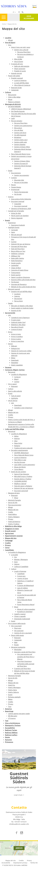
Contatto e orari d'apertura (23, 408)
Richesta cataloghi (14, 697)
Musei (10, 99)
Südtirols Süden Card (18, 322)
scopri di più (19, 795)
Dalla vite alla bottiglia (21, 66)
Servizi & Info (10, 313)
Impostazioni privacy (20, 863)
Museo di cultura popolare (26, 609)
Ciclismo (14, 178)
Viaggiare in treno (12, 529)
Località (8, 38)
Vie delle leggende (20, 135)
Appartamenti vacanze (14, 536)
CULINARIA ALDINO (20, 481)
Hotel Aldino (12, 514)
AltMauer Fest (15, 256)
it (14, 12)
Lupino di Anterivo (20, 80)
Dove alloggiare (29, 17)
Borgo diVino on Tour (18, 251)
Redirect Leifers (11, 735)
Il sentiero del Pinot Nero (22, 669)
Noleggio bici (15, 348)
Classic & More (16, 268)
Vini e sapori (12, 384)
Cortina (16, 382)
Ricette (16, 645)
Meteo (13, 358)
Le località (14, 555)
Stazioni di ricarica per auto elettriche (20, 354)
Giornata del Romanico (19, 284)
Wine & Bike (18, 59)
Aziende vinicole (16, 73)
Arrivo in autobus (17, 336)
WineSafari (17, 650)
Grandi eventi (10, 531)
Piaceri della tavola (17, 635)
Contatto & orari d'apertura (20, 318)
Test (6, 721)
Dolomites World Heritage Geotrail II (22, 150)
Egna (16, 562)
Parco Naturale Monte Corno (20, 154)
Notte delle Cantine (17, 258)
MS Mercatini (12, 716)
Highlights (14, 398)
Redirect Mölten (11, 733)
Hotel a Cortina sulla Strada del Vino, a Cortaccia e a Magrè (21, 421)
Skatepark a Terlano (12, 725)
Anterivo (17, 438)
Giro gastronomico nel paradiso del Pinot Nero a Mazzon (25, 656)
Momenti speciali (14, 289)
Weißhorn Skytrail (20, 484)
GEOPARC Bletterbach (21, 453)
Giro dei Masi (18, 130)
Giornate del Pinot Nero (19, 246)
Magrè (16, 379)
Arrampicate (15, 189)
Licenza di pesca (16, 329)
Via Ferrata (17, 194)
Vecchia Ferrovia (19, 462)
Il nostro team (15, 320)
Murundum (18, 128)
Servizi (10, 344)
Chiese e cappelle (20, 616)
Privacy (10, 417)
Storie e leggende (16, 218)
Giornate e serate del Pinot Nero (24, 652)
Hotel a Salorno (13, 692)
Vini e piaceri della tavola (16, 623)
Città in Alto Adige (14, 97)
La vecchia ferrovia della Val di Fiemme (26, 596)
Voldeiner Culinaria (17, 254)
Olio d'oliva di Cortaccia (22, 85)
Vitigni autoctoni (19, 69)
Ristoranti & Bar (16, 88)
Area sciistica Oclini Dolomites (21, 199)
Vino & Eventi (18, 61)
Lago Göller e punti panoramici (24, 465)
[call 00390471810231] (20, 822)
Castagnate (15, 90)
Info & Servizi (12, 401)
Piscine (13, 185)
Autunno (8, 740)
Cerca (7, 548)
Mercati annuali (16, 235)
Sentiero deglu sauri (21, 140)
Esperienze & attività (18, 225)
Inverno (10, 197)
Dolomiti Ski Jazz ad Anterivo (20, 244)
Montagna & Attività (13, 104)
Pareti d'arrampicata (21, 192)
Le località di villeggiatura (17, 552)
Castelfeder (9, 550)
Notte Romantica (16, 261)
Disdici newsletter (17, 365)
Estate (10, 171)
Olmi (15, 441)
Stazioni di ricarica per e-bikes (21, 351)
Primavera (9, 742)
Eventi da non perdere (18, 472)
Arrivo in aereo (16, 339)
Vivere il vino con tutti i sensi (20, 47)
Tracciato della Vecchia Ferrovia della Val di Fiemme (23, 115)
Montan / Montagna (21, 559)
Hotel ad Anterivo (14, 522)
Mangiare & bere (14, 493)
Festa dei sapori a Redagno (23, 486)
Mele (15, 642)
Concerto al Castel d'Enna (19, 270)
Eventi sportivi (16, 275)
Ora (15, 557)
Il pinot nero (21, 576)
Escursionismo (16, 173)
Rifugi (16, 498)
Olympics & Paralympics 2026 (21, 209)
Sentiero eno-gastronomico (23, 126)
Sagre (13, 232)
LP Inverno (12, 718)
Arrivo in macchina (17, 341)
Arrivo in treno (16, 334)
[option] (19, 773)
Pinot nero (17, 628)
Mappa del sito (12, 24)
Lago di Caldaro (22, 588)
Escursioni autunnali (21, 491)
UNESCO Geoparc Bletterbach (21, 109)
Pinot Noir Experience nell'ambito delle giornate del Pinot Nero (25, 663)
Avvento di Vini (16, 310)
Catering (17, 296)
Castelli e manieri (20, 614)
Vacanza (8, 367)
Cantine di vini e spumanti (23, 633)
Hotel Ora (11, 685)
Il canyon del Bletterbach (25, 585)
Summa (13, 242)
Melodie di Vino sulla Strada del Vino (23, 287)
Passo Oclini (18, 443)
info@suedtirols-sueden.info (19, 824)
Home (4, 24)
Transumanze (15, 273)
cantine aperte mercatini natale (19, 714)
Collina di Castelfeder (21, 567)
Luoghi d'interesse (20, 571)
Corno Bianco (18, 469)
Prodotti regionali (17, 78)
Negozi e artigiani (14, 102)
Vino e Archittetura (12, 723)
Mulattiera (17, 137)
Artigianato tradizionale (22, 619)
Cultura (8, 92)
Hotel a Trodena (13, 524)
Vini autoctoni (19, 631)
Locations (17, 294)
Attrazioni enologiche (18, 647)
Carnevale (14, 230)
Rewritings (9, 711)
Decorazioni (18, 299)
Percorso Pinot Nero (23, 52)
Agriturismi (9, 533)
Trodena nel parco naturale (23, 448)
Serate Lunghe (16, 263)
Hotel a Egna (12, 690)
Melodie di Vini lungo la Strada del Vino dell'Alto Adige (24, 672)
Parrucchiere (18, 301)
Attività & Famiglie (14, 500)
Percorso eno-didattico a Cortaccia (25, 55)
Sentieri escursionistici (21, 175)
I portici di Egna (22, 578)
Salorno (16, 564)
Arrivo (10, 332)
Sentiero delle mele (20, 142)
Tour (9, 706)
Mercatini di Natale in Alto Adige (22, 306)
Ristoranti (14, 386)
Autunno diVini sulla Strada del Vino (23, 280)
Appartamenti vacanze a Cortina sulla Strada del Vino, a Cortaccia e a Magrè (21, 425)
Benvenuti (11, 372)
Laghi (13, 118)
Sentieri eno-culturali (21, 50)
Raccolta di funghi (17, 327)
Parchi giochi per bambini (20, 216)
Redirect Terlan (11, 730)
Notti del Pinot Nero (17, 249)
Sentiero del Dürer (20, 133)
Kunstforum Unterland (24, 612)
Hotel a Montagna (14, 687)
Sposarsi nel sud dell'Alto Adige (21, 291)
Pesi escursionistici (14, 505)
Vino (9, 45)
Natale (10, 303)
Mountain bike (19, 180)
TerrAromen (15, 282)
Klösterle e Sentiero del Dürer (24, 591)
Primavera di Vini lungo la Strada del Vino (23, 238)
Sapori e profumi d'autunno (20, 277)
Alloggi (10, 40)
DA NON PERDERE (14, 107)
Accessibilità (10, 728)
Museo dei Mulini (20, 467)
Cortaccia (17, 377)
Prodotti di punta (20, 71)
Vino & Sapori (10, 42)
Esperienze (12, 223)
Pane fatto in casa (20, 460)
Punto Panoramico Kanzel (25, 604)
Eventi (7, 220)
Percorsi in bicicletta (21, 182)
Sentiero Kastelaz (19, 144)
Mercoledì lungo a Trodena (23, 476)
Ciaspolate (17, 204)
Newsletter (14, 363)
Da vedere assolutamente (19, 450)
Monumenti (12, 95)
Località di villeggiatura (19, 374)
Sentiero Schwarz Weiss (22, 147)
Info (9, 315)
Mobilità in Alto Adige (18, 325)
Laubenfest (14, 265)
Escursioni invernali (17, 201)
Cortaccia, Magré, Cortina (15, 370)
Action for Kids (16, 213)
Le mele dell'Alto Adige (21, 83)
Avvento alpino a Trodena (22, 479)
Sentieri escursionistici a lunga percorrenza (21, 157)
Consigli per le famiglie (16, 211)
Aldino (16, 436)
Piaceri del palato (14, 76)
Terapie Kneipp (16, 187)
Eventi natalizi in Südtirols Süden (22, 308)
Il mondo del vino (17, 64)
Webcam (14, 346)
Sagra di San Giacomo (21, 474)
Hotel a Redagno (14, 517)
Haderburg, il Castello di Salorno (25, 582)
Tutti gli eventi (16, 396)
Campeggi (9, 540)
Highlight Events (13, 227)
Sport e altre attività (15, 391)
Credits (10, 415)
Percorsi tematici (16, 121)
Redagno (17, 446)
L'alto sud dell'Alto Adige (14, 429)
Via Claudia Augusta (18, 111)
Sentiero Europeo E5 (21, 163)
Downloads (15, 360)
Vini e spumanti (16, 626)
